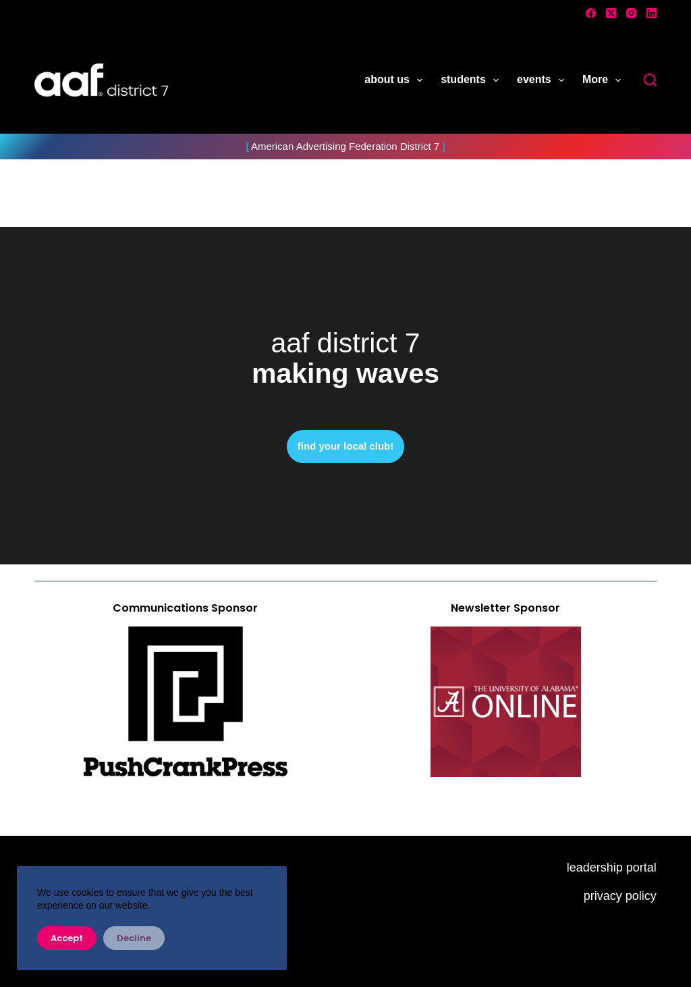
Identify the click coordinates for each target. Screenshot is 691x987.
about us (396, 80)
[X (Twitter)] (611, 13)
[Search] (650, 80)
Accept (67, 938)
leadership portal (612, 867)
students (472, 80)
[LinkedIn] (651, 13)
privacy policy (620, 896)
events (543, 80)
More (604, 80)
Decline (134, 938)
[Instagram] (631, 13)
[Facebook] (591, 13)
